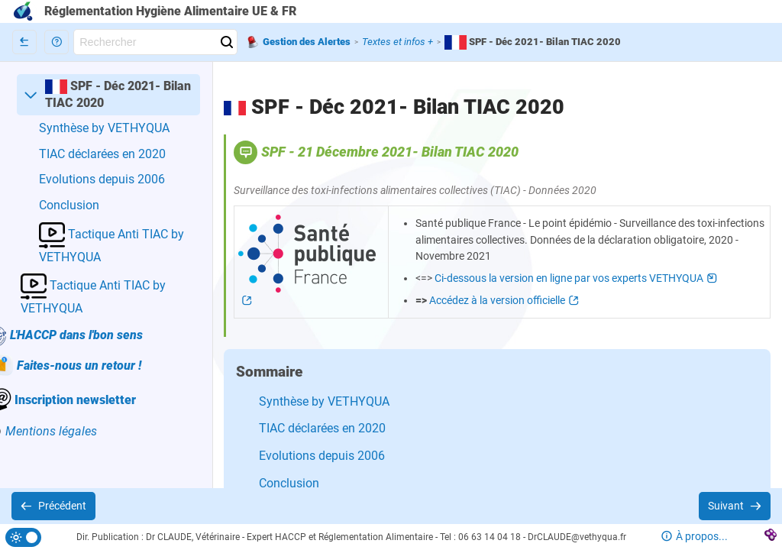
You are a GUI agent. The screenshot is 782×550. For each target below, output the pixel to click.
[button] (56, 42)
